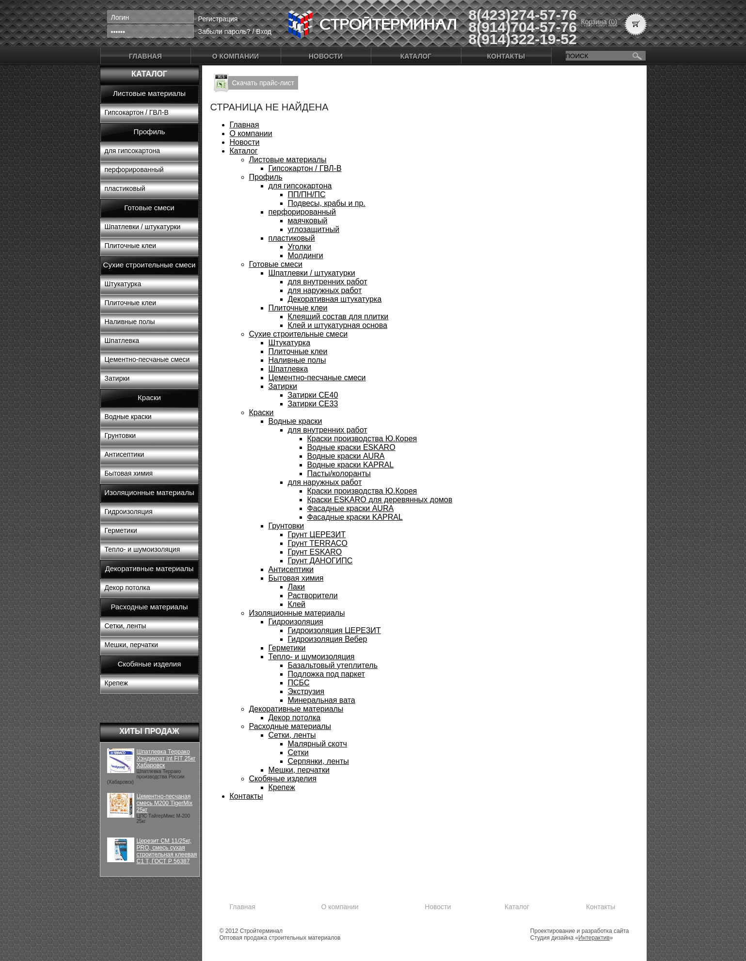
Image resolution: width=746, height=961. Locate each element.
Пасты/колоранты (339, 473)
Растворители (313, 595)
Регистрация (218, 19)
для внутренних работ (327, 282)
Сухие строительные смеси (149, 265)
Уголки (300, 247)
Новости (326, 56)
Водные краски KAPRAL (350, 465)
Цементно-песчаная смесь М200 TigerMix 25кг (164, 803)
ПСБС (299, 683)
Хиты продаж (149, 731)
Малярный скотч (317, 744)
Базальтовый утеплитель (333, 665)
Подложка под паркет (326, 674)
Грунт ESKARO (315, 552)
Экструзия (306, 691)
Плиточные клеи (131, 245)
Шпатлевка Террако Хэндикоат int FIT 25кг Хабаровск (166, 758)
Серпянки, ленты (318, 761)
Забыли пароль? (224, 31)
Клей (297, 604)
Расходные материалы (149, 607)
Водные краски (128, 416)
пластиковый (125, 188)
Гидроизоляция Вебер (327, 639)
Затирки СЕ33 (313, 404)
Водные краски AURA (346, 456)
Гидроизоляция (129, 511)
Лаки (296, 587)
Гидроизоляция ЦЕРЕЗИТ (334, 630)
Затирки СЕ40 (313, 395)
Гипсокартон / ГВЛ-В (137, 112)
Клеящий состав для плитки (338, 316)
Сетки (298, 752)
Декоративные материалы (149, 568)
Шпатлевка (122, 340)
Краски (149, 397)
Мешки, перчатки (132, 645)
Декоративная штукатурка (335, 299)
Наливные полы (130, 322)
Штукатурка (123, 284)
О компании (235, 56)
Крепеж (116, 683)
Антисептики (124, 454)
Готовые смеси (149, 207)
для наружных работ (325, 290)
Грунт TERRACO (318, 543)
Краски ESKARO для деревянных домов (380, 500)
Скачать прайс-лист (263, 83)
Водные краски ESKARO (351, 447)
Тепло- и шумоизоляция (142, 549)
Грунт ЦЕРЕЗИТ (317, 534)
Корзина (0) (599, 22)
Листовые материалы (149, 93)
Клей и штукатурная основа (337, 325)
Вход (263, 31)
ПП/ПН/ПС (307, 194)
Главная (145, 56)
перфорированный (134, 169)
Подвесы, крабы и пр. (326, 203)
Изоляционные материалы (149, 492)
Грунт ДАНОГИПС (320, 561)
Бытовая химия (129, 473)
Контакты (506, 56)
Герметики (121, 530)
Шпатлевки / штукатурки (143, 227)
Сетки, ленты (125, 626)
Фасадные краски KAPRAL (355, 517)
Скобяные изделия (149, 664)
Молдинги (305, 255)
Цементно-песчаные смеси (147, 359)
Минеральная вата (321, 700)
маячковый (308, 221)
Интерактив (594, 937)
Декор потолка (127, 587)
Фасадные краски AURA (350, 508)
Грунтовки (120, 435)
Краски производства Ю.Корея (362, 438)
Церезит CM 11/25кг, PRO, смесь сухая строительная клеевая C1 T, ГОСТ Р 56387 (167, 851)
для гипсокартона (132, 151)
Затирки (117, 378)
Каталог (416, 56)
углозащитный (314, 229)
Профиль (149, 131)
